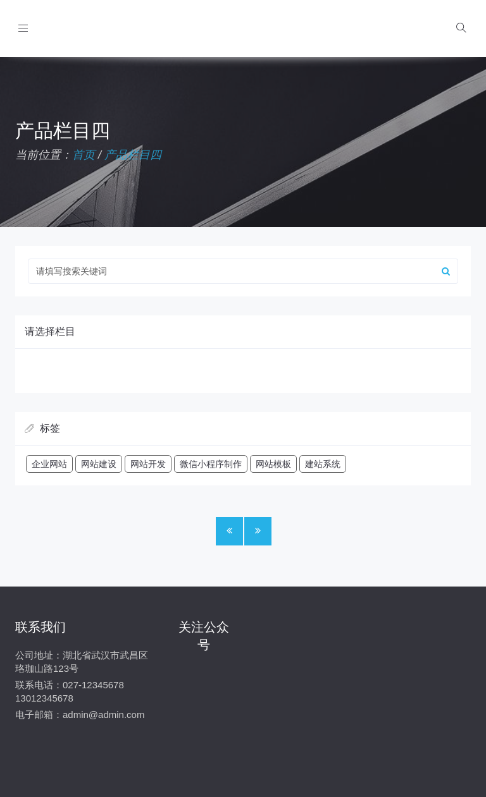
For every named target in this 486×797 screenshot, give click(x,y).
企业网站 (49, 464)
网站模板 (273, 464)
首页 (83, 155)
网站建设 (98, 464)
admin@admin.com (103, 714)
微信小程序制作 (211, 464)
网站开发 (148, 464)
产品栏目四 (132, 155)
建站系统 (322, 464)
